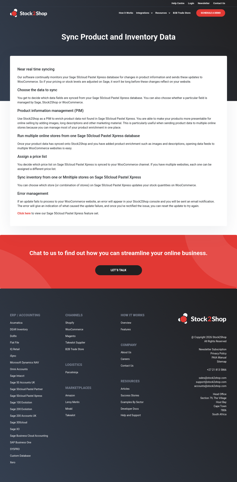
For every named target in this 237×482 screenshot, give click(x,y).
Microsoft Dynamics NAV (24, 362)
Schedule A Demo (211, 13)
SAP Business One (20, 442)
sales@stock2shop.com (212, 377)
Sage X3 (14, 429)
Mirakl (68, 408)
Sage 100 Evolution (21, 402)
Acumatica (16, 322)
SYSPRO (15, 449)
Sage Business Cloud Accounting (29, 435)
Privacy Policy (218, 353)
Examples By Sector (132, 402)
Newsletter (203, 3)
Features (126, 329)
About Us (126, 352)
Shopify (69, 322)
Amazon (70, 395)
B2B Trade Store (182, 12)
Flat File (14, 342)
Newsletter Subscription (212, 349)
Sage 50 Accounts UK (22, 382)
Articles (125, 388)
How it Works (126, 12)
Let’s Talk (118, 270)
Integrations (144, 12)
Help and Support (131, 415)
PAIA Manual (219, 357)
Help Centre (178, 3)
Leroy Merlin (72, 402)
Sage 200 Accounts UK (23, 415)
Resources (162, 12)
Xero (12, 462)
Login (191, 3)
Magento (70, 336)
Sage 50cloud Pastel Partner (26, 389)
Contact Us (219, 3)
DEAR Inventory (19, 329)
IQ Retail (15, 349)
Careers (125, 359)
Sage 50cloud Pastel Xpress (26, 395)
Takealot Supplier (75, 342)
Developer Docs (130, 408)
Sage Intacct (17, 375)
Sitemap (221, 361)
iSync (13, 355)
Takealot (70, 415)
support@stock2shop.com (211, 381)
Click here (24, 213)
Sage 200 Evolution (21, 409)
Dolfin (13, 336)
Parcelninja (71, 372)
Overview (126, 322)
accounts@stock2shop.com (210, 386)
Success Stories (130, 395)
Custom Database (20, 455)
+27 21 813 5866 (216, 369)
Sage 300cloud (18, 422)
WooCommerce (74, 329)
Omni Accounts (19, 369)
